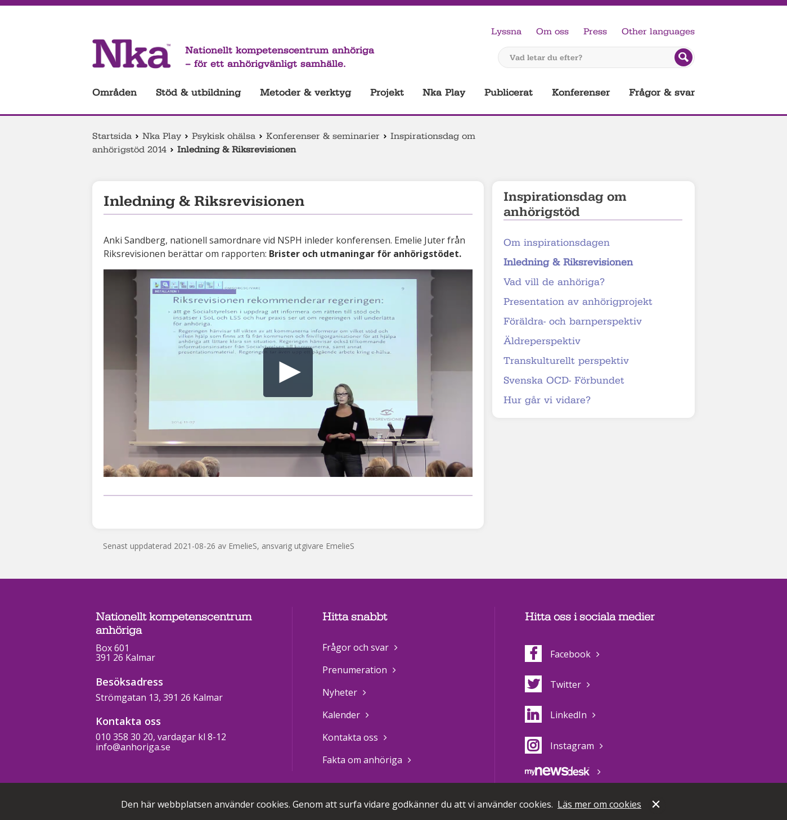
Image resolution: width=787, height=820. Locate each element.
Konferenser (581, 92)
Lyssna (506, 31)
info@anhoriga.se (133, 747)
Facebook (558, 654)
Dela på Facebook (110, 510)
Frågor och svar (355, 647)
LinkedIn (556, 715)
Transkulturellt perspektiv (566, 361)
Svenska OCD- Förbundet (563, 380)
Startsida (112, 136)
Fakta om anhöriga (362, 760)
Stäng (657, 805)
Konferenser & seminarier (323, 136)
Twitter (553, 684)
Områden (114, 92)
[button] (288, 372)
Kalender (341, 715)
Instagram (559, 746)
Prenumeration (354, 670)
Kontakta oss (350, 737)
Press (595, 31)
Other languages (658, 31)
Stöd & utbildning (198, 92)
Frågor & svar (662, 92)
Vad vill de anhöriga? (554, 282)
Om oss (552, 31)
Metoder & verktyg (305, 92)
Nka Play (443, 92)
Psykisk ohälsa (223, 136)
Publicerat (508, 92)
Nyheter (339, 692)
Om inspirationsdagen (556, 243)
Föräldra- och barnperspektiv (572, 321)
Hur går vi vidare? (547, 400)
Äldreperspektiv (542, 341)
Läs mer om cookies (599, 804)
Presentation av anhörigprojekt (578, 302)
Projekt (387, 92)
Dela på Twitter (128, 510)
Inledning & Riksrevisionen (568, 262)
